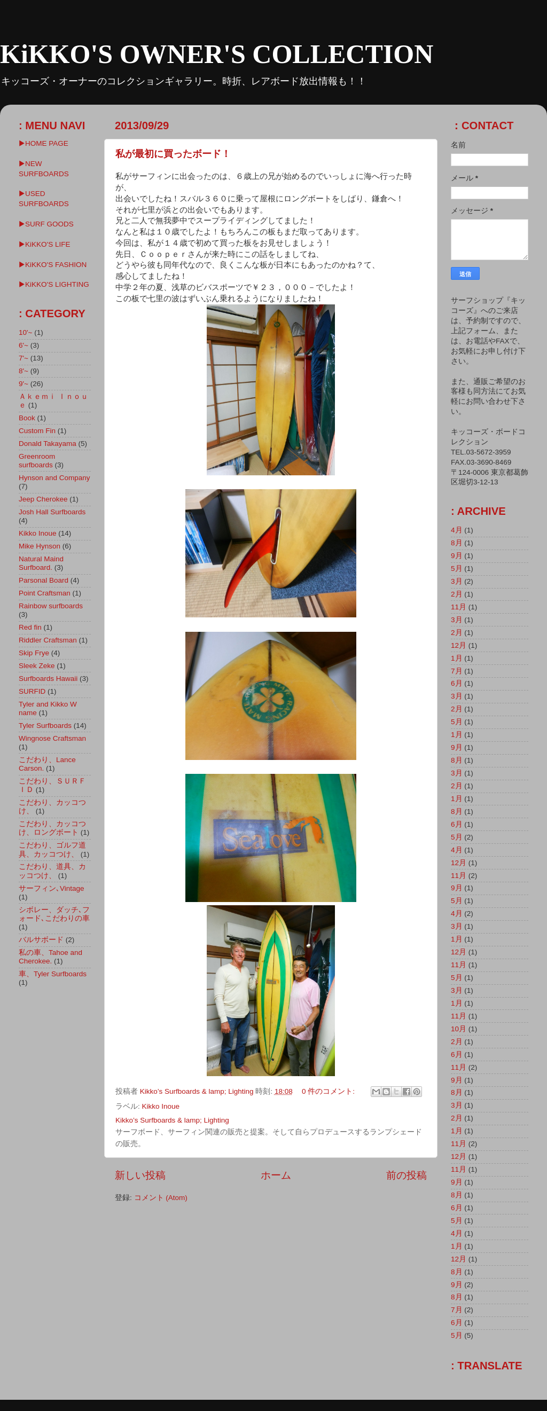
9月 (457, 556)
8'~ (23, 371)
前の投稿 (406, 1175)
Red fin (30, 627)
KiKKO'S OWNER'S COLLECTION (216, 54)
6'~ (23, 345)
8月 (457, 543)
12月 (458, 645)
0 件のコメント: (329, 1091)
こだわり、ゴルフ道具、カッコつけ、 (52, 849)
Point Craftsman (45, 593)
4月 (457, 530)
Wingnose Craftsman (52, 738)
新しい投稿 (140, 1175)
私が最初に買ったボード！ (173, 153)
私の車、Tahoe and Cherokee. (50, 956)
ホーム (276, 1175)
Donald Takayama (47, 444)
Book (27, 418)
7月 (457, 671)
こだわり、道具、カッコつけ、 (52, 871)
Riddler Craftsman (48, 640)
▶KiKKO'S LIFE (44, 244)
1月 (457, 658)
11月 (458, 607)
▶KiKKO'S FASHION (53, 265)
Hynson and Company (54, 478)
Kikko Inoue (161, 1106)
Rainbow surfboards (51, 606)
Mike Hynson (39, 546)
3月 (457, 581)
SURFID (32, 691)
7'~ (23, 358)
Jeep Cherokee (43, 499)
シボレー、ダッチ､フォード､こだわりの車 (54, 914)
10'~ (25, 332)
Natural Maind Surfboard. (41, 563)
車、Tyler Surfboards (53, 974)
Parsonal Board (43, 580)
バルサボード (41, 940)
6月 (457, 683)
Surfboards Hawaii (48, 679)
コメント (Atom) (160, 1198)
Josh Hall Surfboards (52, 512)
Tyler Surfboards (45, 726)
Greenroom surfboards (37, 460)
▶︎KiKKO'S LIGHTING (54, 284)
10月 (458, 1029)
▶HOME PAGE (43, 143)
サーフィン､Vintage (51, 888)
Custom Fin (37, 431)
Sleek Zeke (37, 666)
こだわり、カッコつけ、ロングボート (52, 828)
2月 (457, 594)
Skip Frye (34, 653)
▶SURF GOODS (46, 224)
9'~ (23, 384)
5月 (457, 569)
